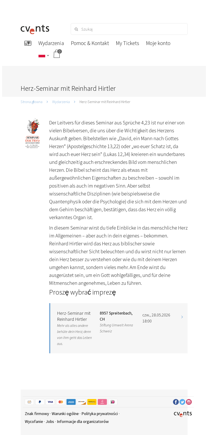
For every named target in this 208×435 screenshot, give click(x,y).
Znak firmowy (37, 413)
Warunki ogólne (65, 413)
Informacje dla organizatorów (83, 421)
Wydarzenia (61, 101)
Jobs (50, 421)
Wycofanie (34, 421)
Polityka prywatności (99, 413)
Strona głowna (32, 101)
